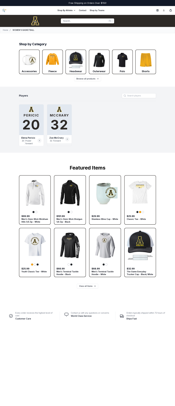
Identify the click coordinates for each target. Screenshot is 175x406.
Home (5, 30)
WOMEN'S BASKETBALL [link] (23, 30)
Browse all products (87, 79)
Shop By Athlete (66, 10)
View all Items (87, 286)
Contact (82, 10)
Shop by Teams (97, 10)
